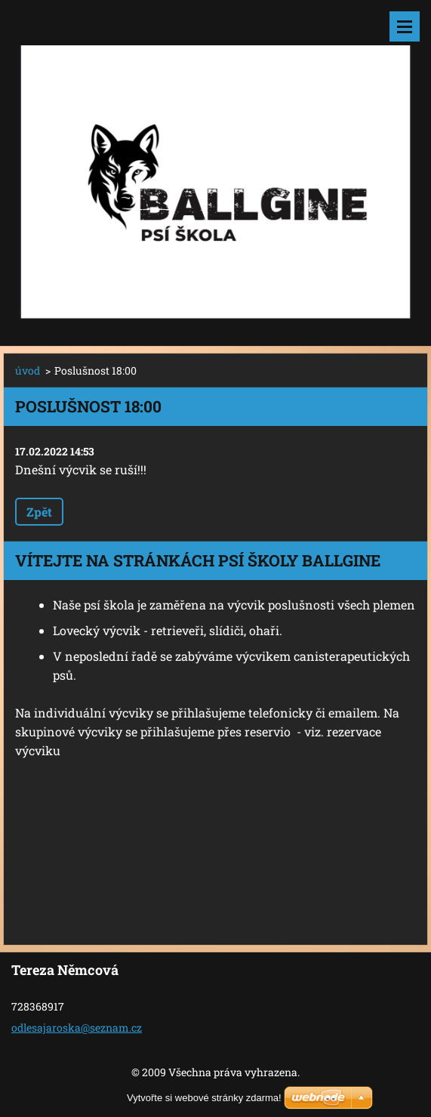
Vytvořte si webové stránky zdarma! (204, 1097)
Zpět (39, 512)
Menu (404, 26)
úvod (27, 370)
